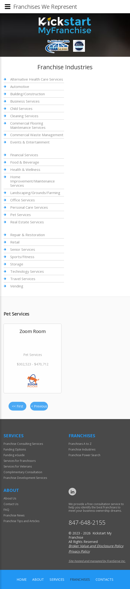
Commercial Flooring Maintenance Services (28, 125)
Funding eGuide (14, 455)
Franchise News (14, 515)
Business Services (25, 101)
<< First (17, 406)
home (22, 579)
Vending (16, 286)
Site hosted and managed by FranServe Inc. (97, 561)
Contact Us (11, 504)
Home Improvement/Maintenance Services (32, 181)
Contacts (104, 579)
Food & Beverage (24, 162)
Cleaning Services (24, 115)
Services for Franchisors (20, 461)
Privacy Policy (79, 551)
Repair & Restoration (27, 235)
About (38, 579)
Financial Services (24, 155)
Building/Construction (27, 93)
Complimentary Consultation (23, 472)
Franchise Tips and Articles (21, 521)
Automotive (19, 86)
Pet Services (20, 214)
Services (57, 579)
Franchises (80, 579)
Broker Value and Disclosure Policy (96, 546)
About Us (10, 498)
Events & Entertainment (30, 142)
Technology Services (27, 271)
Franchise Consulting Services (23, 444)
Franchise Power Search (84, 455)
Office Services (22, 200)
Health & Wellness (25, 169)
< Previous (39, 406)
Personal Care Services (29, 207)
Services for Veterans (18, 466)
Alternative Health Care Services (36, 79)
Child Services (21, 108)
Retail (14, 242)
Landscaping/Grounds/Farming (35, 192)
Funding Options (15, 449)
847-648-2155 (87, 522)
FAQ (6, 510)
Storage (16, 264)
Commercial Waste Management (36, 134)
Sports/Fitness (22, 256)
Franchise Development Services (25, 478)
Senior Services (22, 249)
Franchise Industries (82, 449)
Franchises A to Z (80, 444)
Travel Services (22, 278)
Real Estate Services (27, 222)
